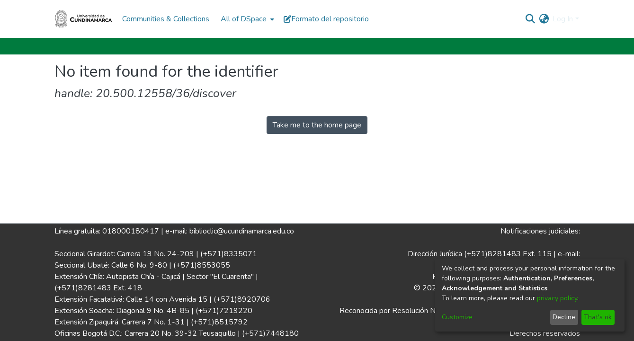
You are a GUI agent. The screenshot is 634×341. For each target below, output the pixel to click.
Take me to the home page (317, 125)
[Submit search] (530, 19)
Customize (457, 317)
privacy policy (557, 298)
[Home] (83, 18)
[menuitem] (246, 19)
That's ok (598, 317)
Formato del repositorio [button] (326, 19)
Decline (564, 317)
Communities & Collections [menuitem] (165, 19)
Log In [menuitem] (563, 19)
